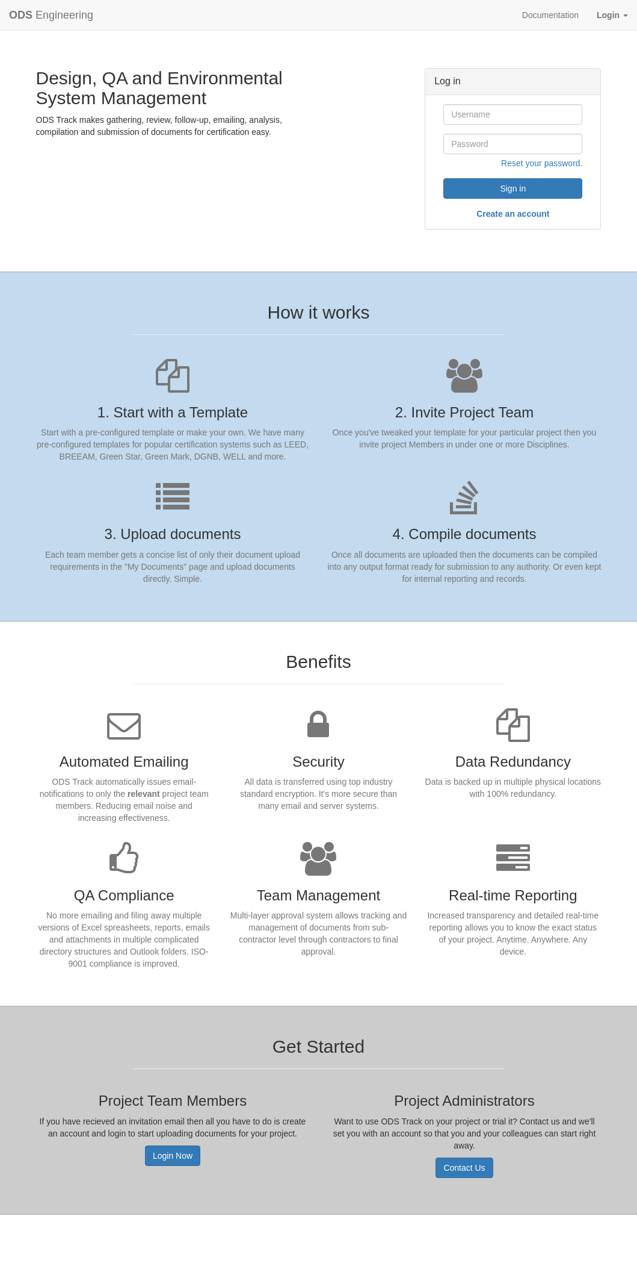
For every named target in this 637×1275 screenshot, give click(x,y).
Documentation (550, 15)
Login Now (172, 1156)
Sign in (513, 188)
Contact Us (464, 1168)
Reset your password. (541, 163)
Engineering (51, 15)
